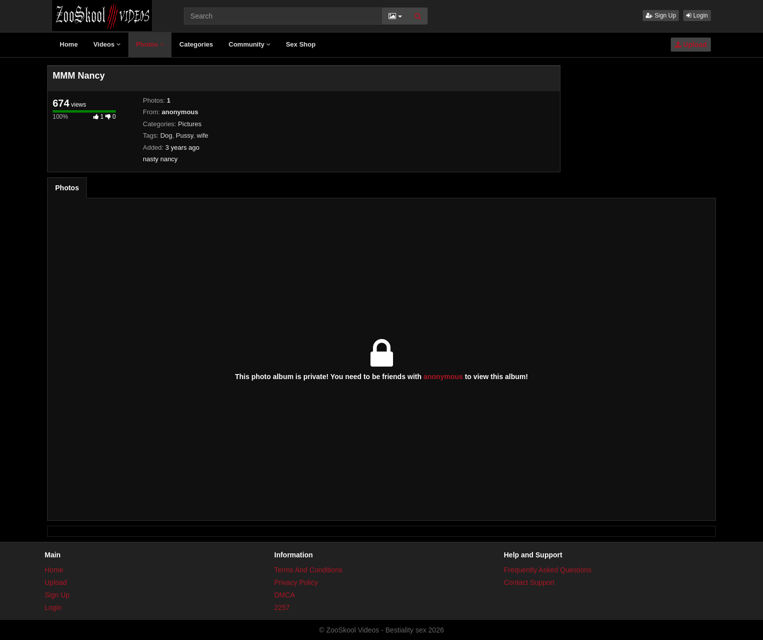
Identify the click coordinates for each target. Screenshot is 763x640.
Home (69, 44)
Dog (166, 135)
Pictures (190, 124)
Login (697, 15)
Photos (150, 44)
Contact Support (529, 582)
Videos (106, 44)
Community (249, 44)
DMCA (284, 595)
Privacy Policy (296, 582)
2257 (282, 607)
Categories (196, 44)
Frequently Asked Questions (548, 570)
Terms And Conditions (308, 570)
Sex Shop (300, 44)
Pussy (184, 135)
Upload (691, 45)
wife (202, 135)
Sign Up (661, 15)
